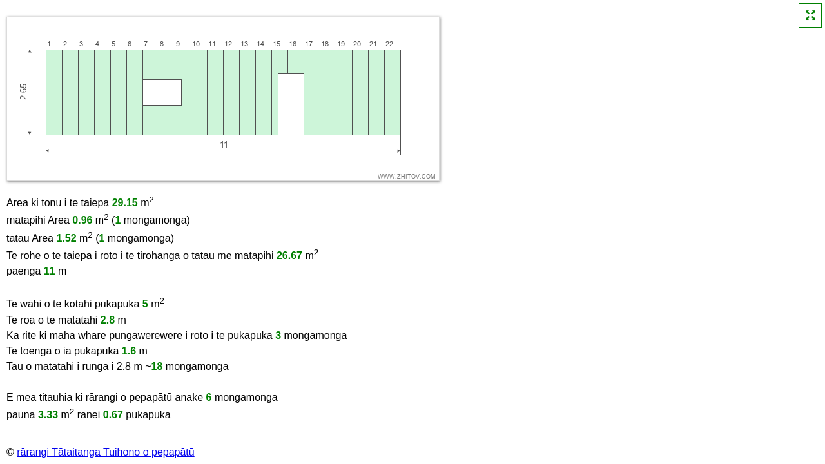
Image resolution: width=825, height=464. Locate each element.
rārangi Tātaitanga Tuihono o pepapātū (105, 452)
